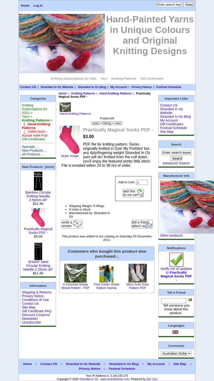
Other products (171, 235)
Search (176, 144)
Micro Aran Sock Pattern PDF (137, 286)
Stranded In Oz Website (56, 87)
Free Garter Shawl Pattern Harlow (106, 286)
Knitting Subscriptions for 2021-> (34, 109)
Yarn (104, 78)
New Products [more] (38, 167)
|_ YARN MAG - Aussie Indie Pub (35, 133)
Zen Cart (151, 379)
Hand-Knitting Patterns (115, 93)
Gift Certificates (151, 78)
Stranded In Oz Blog (92, 87)
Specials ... (30, 147)
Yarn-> (27, 116)
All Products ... (33, 154)
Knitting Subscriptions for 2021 (74, 78)
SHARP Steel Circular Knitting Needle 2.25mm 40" (38, 264)
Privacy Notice (142, 87)
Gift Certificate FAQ (36, 311)
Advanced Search (176, 163)
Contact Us (30, 303)
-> (37, 120)
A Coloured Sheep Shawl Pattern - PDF (75, 286)
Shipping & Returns (36, 292)
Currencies (176, 345)
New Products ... (34, 150)
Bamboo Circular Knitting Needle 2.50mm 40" (38, 194)
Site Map (28, 307)
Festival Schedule (168, 87)
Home (25, 5)
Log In (38, 5)
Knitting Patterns (83, 93)
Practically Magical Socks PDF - (38, 229)
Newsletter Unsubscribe (31, 320)
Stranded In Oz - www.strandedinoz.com (104, 379)
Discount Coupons (36, 315)
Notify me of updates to (176, 273)
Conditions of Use (35, 300)
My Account (118, 87)
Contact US (28, 87)
